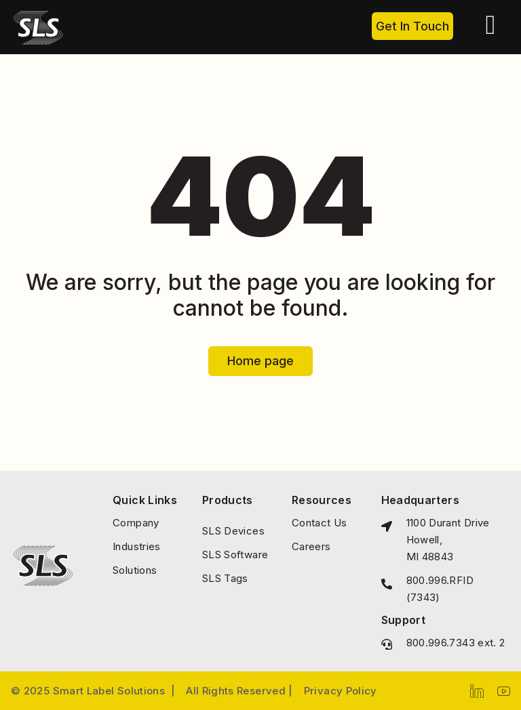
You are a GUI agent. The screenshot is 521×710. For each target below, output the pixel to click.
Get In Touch (412, 26)
